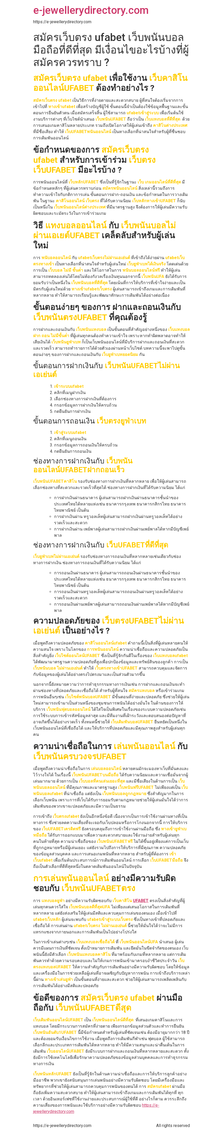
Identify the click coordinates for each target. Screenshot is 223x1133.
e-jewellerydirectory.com (91, 10)
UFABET (141, 900)
